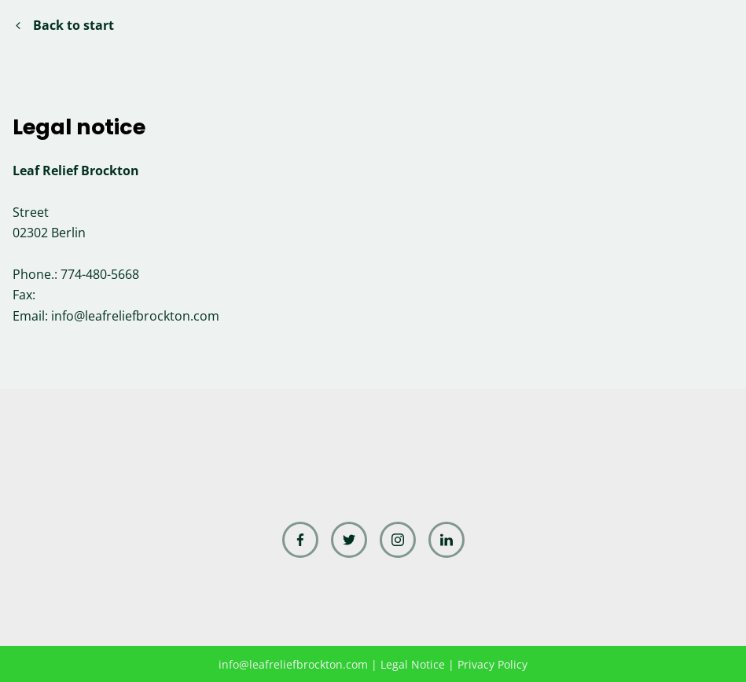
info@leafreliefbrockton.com (135, 315)
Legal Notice (412, 664)
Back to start (65, 25)
